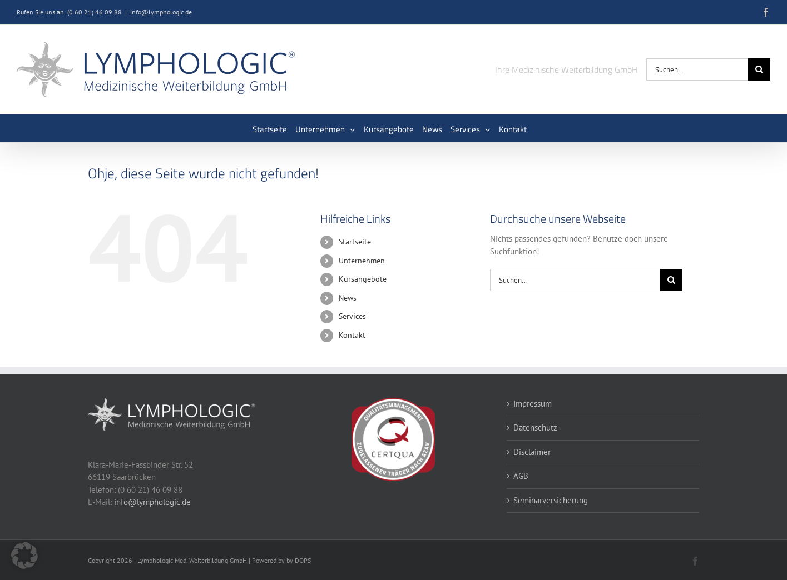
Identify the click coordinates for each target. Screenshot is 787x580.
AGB (520, 476)
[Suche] (759, 69)
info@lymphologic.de (161, 12)
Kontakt (352, 335)
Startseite (355, 242)
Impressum (532, 403)
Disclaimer (532, 452)
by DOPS (298, 560)
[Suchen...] (697, 69)
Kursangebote (363, 279)
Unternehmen (362, 261)
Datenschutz (535, 427)
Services (352, 316)
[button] (24, 555)
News (348, 298)
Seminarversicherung (550, 500)
